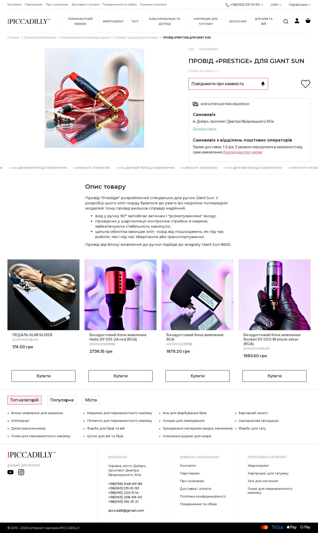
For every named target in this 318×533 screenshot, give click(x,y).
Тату (135, 21)
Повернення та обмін (120, 4)
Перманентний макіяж (80, 21)
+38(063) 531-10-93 (242, 4)
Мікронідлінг (113, 21)
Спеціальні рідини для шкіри (187, 436)
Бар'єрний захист (253, 413)
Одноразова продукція (258, 421)
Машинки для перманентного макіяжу (119, 413)
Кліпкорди (20, 421)
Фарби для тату (252, 428)
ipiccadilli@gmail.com (126, 510)
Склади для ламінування (183, 421)
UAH (276, 4)
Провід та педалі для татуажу (137, 37)
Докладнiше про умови (242, 152)
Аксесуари (237, 21)
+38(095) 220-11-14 (123, 493)
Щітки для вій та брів (105, 436)
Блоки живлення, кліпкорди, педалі (86, 37)
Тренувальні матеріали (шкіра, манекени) (198, 428)
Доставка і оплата (85, 4)
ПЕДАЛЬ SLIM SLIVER (32, 335)
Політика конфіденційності (203, 496)
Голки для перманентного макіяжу (40, 436)
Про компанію (57, 4)
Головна (13, 37)
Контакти (14, 4)
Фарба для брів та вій (106, 428)
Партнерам (33, 4)
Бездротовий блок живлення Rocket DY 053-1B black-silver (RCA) (271, 339)
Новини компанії (153, 4)
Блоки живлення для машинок (37, 413)
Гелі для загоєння (263, 481)
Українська (300, 4)
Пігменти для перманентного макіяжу (119, 421)
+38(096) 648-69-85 (125, 484)
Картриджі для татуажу (206, 21)
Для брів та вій (264, 21)
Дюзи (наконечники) (28, 428)
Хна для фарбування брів (184, 413)
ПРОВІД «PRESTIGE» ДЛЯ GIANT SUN (187, 37)
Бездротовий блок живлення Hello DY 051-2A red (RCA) (117, 337)
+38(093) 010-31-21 (123, 501)
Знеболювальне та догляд (164, 21)
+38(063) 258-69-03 (125, 497)
